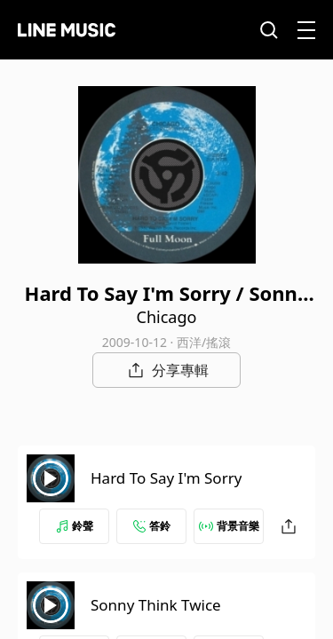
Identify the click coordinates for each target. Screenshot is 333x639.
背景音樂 (229, 525)
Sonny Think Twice (156, 605)
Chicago (167, 316)
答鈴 (151, 525)
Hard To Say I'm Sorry (166, 478)
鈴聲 (74, 525)
